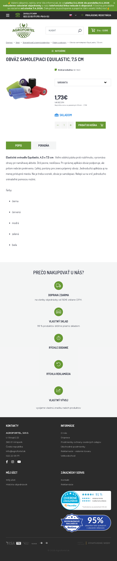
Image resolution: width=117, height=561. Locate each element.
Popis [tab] (18, 145)
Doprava (65, 437)
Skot (18, 42)
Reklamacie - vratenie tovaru (76, 451)
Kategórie (59, 51)
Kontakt (65, 480)
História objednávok (16, 484)
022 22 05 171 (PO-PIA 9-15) (32, 14)
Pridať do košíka (90, 125)
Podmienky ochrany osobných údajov (81, 442)
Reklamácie (67, 484)
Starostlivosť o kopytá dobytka (36, 42)
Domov (9, 42)
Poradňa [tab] (43, 145)
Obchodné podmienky (73, 446)
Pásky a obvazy (59, 42)
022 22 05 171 (13, 455)
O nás (64, 433)
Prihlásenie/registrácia (96, 15)
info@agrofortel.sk (15, 451)
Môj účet (10, 480)
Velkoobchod (68, 455)
